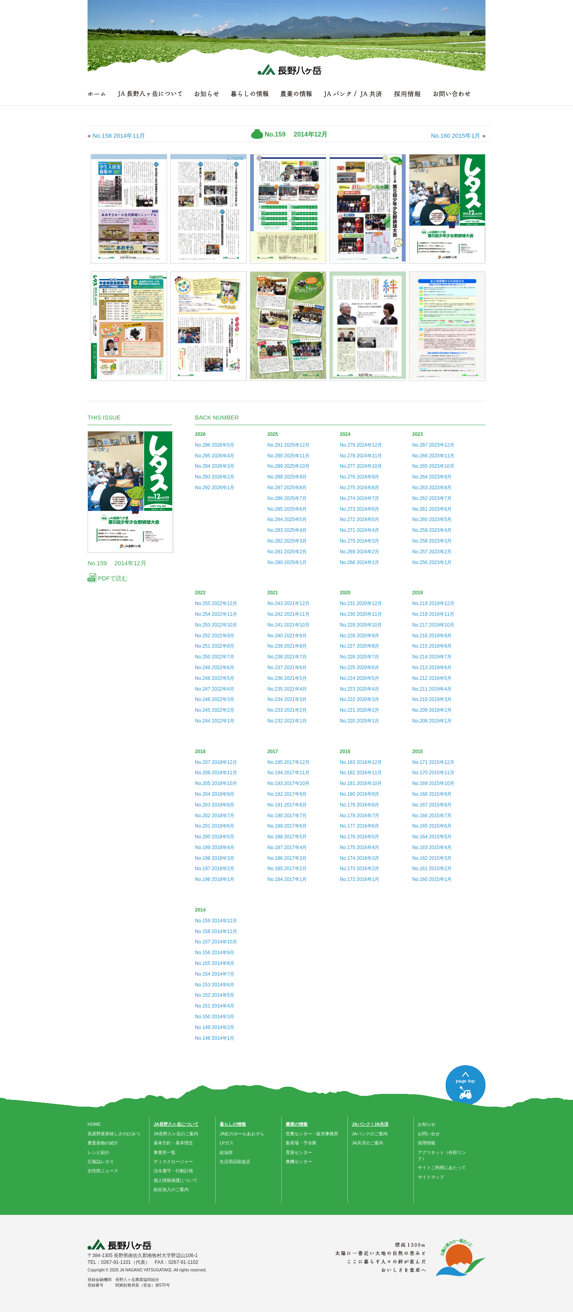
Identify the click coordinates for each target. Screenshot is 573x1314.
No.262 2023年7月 (432, 498)
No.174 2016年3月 (359, 858)
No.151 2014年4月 (214, 1006)
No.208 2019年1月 (432, 721)
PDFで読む (108, 578)
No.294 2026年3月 (214, 466)
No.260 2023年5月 (432, 519)
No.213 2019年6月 (432, 667)
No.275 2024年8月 (359, 487)
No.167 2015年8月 (432, 805)
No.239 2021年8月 (287, 646)
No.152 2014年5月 (214, 995)
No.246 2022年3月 (214, 699)
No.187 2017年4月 (287, 847)
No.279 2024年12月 (361, 445)
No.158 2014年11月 (216, 931)
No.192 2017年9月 (287, 794)
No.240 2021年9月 (287, 635)
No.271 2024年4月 (359, 530)
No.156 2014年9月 (214, 952)
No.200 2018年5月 (214, 837)
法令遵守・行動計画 (173, 1170)
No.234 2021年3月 (287, 699)
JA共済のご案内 (367, 1142)
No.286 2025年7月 (287, 498)
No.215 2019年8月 (432, 646)
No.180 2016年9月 (359, 794)
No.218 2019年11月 (433, 614)
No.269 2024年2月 (359, 551)
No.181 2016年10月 (361, 783)
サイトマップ (431, 1177)
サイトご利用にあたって (442, 1167)
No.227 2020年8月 (359, 646)
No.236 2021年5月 (287, 678)
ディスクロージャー (173, 1161)
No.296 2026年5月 (214, 445)
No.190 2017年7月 (287, 815)
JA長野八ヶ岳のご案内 (176, 1133)
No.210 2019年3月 (432, 699)
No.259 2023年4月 (432, 530)
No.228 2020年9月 (359, 635)
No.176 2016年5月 (359, 837)
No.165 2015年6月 (432, 826)
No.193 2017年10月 (288, 783)
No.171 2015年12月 (433, 762)
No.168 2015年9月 (432, 794)
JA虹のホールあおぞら (242, 1133)
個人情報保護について (175, 1180)
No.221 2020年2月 (359, 710)
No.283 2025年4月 (287, 530)
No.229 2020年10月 (361, 625)
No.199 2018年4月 (214, 847)
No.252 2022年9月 (214, 635)
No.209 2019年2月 (432, 710)
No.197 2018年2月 (214, 868)
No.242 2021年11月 (288, 614)
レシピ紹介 (98, 1152)
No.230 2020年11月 (361, 614)
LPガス (227, 1142)
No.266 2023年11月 (433, 456)
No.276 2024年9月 (359, 477)
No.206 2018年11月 (216, 772)
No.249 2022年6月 (214, 667)
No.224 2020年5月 (359, 678)
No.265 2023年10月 (433, 466)
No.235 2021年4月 (287, 689)
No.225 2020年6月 (359, 667)
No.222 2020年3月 (359, 699)
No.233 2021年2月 (287, 710)
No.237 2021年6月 (287, 667)
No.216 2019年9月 (432, 635)
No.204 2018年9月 (214, 794)
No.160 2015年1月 (432, 879)
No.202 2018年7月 (214, 815)
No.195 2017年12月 (288, 762)
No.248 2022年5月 (214, 678)
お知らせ (426, 1124)
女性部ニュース (103, 1170)
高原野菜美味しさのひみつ (114, 1133)
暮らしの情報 (233, 1124)
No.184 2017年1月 (287, 879)
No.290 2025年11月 (288, 456)
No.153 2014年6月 (214, 985)
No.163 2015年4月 (432, 847)
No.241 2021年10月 (288, 625)
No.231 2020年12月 (361, 603)
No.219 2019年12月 (433, 603)
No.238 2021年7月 (287, 657)
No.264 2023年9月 (432, 477)
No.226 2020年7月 (359, 657)
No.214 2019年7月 (432, 657)
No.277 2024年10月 (361, 466)
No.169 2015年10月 (433, 783)
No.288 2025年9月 (287, 477)
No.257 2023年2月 (432, 551)
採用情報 (426, 1142)
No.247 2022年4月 (214, 689)
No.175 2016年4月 (359, 847)
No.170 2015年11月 (433, 772)
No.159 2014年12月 (216, 921)
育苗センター (299, 1152)
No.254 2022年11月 (216, 614)
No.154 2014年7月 (214, 974)
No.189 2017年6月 (287, 826)
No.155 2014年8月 (214, 963)
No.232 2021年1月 (287, 721)
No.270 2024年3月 (359, 541)
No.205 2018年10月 (216, 783)
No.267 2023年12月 (433, 445)
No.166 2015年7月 (432, 815)
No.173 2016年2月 (359, 868)
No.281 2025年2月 (287, 551)
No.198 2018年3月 (214, 858)
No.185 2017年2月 (287, 868)
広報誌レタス (101, 1161)
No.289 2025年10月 (288, 466)
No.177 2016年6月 (359, 826)
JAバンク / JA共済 (370, 1124)
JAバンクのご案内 (370, 1133)
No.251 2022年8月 (214, 646)
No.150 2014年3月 (214, 1016)
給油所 (226, 1152)
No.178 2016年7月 (359, 815)
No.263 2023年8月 (432, 487)
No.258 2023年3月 (432, 541)
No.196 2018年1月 (214, 879)
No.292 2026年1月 (214, 487)
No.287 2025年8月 (287, 487)
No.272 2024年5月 (359, 519)
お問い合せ (429, 1133)
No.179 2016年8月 (359, 805)
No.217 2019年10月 (433, 625)
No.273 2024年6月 (359, 509)
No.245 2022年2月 (214, 710)
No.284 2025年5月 (287, 519)
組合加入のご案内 (171, 1189)
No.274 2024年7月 (359, 498)
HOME (94, 1124)
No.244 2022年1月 (214, 721)
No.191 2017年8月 (287, 805)
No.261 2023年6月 (432, 509)
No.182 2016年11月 (361, 772)
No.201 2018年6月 (214, 826)
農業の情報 (297, 1124)
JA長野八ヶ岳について (176, 1124)
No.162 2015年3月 (432, 858)
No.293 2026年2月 (214, 477)
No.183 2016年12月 (361, 762)
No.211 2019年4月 (432, 689)
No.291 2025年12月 (288, 445)
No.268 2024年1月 (359, 562)
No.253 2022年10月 (216, 625)
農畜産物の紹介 (103, 1142)
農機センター (299, 1161)
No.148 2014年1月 (214, 1038)
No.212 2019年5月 (432, 678)
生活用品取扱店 (235, 1161)
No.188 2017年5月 (287, 837)
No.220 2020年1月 (359, 721)
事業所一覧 (164, 1152)
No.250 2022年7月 (214, 657)
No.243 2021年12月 (288, 603)
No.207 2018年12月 (216, 762)
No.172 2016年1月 (359, 879)
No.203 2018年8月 (214, 805)
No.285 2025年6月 (287, 509)
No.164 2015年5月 (432, 837)
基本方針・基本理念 (173, 1142)
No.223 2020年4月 (359, 689)
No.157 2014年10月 (216, 942)
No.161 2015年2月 (432, 868)
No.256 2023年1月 (432, 562)
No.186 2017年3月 (287, 858)
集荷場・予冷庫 (301, 1142)
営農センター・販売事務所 (312, 1133)
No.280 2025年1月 (287, 562)
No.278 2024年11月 (361, 456)
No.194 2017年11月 (288, 772)
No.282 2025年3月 (287, 541)
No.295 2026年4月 (214, 456)
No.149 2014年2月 (214, 1027)
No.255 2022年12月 (216, 603)
